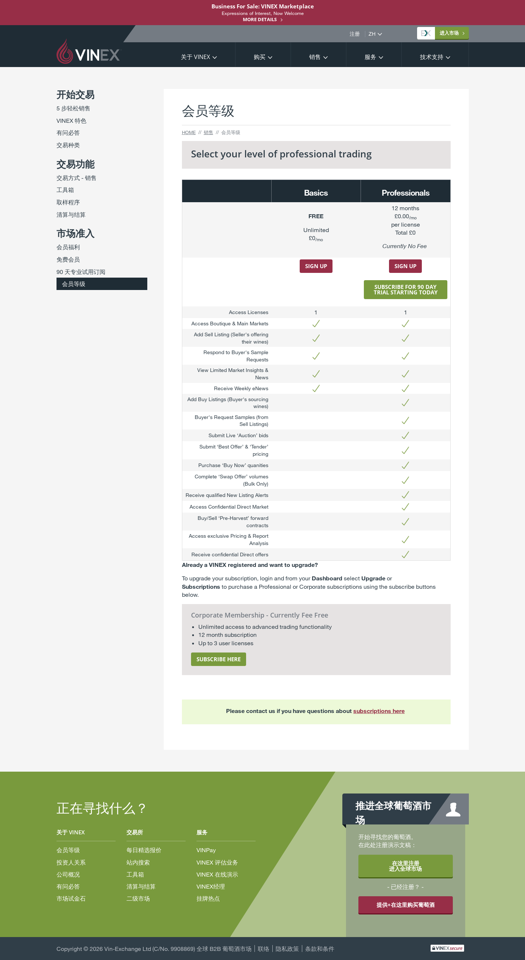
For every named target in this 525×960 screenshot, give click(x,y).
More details (260, 19)
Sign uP (405, 266)
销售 (315, 57)
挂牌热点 (208, 898)
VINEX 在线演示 (217, 874)
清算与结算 (71, 214)
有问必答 (68, 132)
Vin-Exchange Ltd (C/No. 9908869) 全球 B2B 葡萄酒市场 (178, 948)
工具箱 (65, 189)
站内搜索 (138, 862)
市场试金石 (71, 898)
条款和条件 (319, 948)
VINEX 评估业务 (217, 862)
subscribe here (219, 659)
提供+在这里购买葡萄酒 (406, 904)
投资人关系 (71, 862)
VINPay (206, 849)
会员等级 (73, 283)
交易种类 (68, 144)
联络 (263, 948)
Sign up (316, 266)
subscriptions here (379, 710)
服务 (370, 57)
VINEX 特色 (71, 120)
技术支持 (431, 57)
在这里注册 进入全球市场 (405, 865)
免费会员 (68, 259)
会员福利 (68, 246)
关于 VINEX (195, 57)
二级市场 (138, 898)
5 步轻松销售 (73, 108)
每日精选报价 (144, 849)
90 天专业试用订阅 (81, 271)
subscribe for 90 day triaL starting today (406, 289)
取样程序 (68, 202)
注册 (355, 34)
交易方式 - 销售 (77, 177)
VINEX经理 (211, 886)
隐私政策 (287, 948)
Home (189, 132)
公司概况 (68, 874)
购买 (259, 57)
